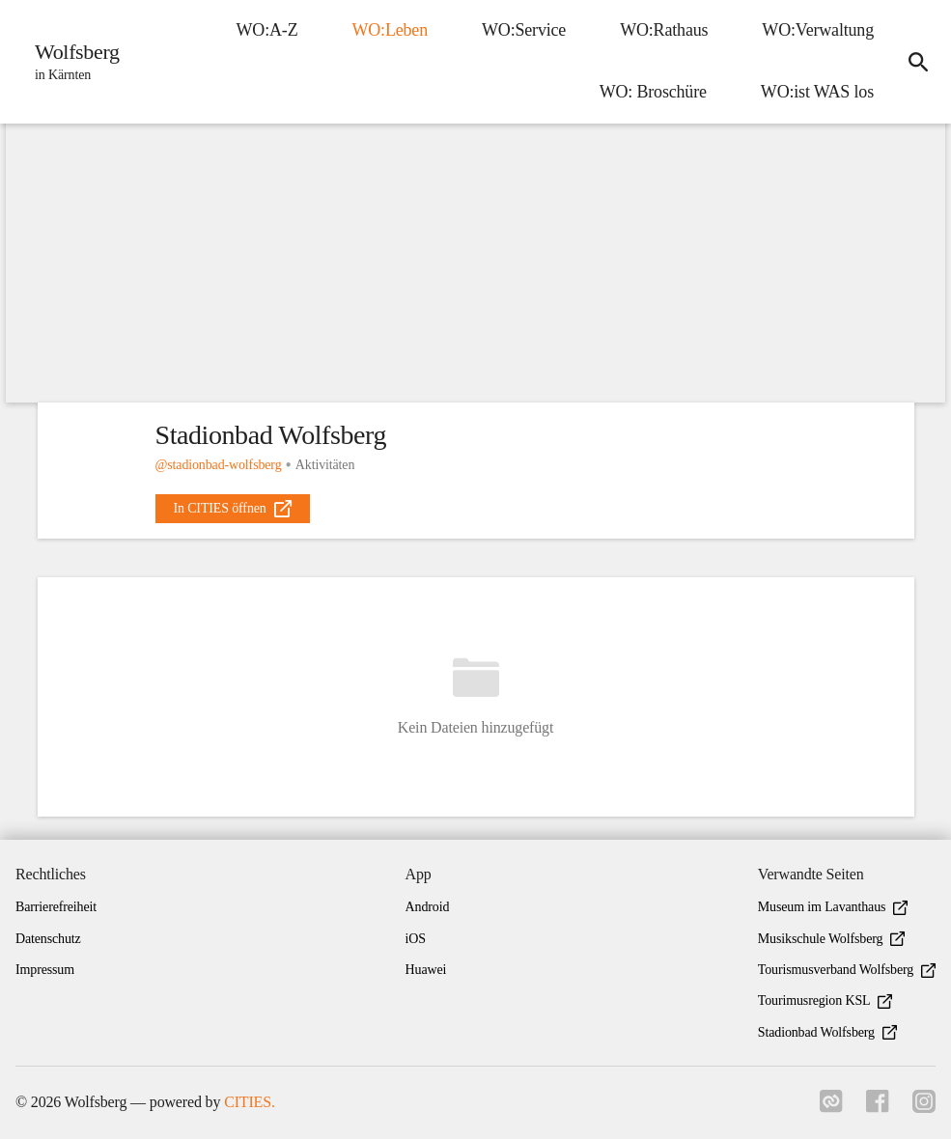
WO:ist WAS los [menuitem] (817, 91)
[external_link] (232, 508)
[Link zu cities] (831, 1107)
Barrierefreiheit (56, 907)
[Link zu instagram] (924, 1107)
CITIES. (249, 1102)
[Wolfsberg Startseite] (71, 62)
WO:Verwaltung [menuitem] (818, 30)
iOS (416, 938)
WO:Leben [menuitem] (389, 30)
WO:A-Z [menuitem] (267, 30)
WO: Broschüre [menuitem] (653, 91)
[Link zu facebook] (877, 1107)
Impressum (44, 969)
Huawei (426, 969)
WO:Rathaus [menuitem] (664, 30)
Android (428, 907)
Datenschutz (48, 938)
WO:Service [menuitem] (524, 30)
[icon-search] (918, 61)
